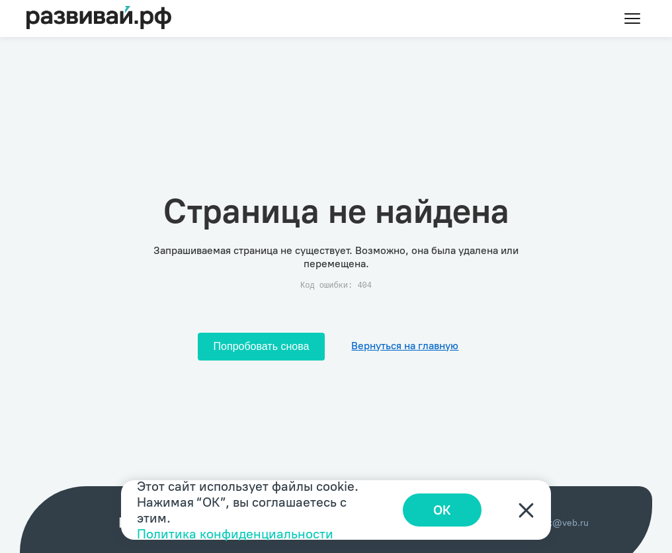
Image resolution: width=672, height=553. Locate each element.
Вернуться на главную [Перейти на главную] (404, 345)
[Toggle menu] (632, 18)
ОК (442, 510)
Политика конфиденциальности (235, 534)
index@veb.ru (559, 523)
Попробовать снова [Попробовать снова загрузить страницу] (262, 346)
